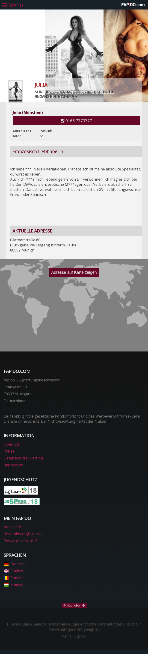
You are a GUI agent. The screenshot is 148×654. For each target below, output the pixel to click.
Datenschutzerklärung (23, 458)
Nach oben (74, 605)
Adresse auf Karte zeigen (74, 272)
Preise (9, 451)
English (13, 570)
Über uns (12, 444)
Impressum (13, 465)
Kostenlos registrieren (23, 533)
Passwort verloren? (20, 540)
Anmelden (12, 526)
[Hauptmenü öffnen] (12, 5)
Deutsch (14, 563)
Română (14, 577)
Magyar (14, 584)
